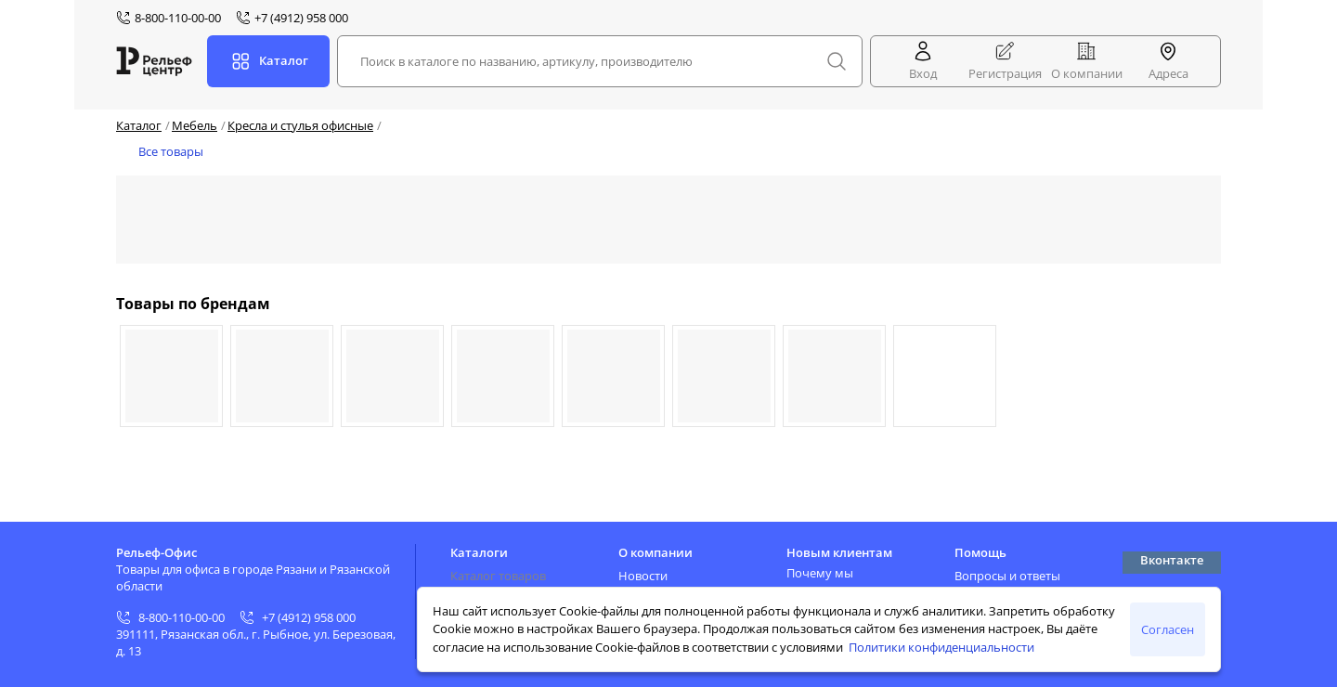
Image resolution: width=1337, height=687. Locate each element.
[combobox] (600, 61)
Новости (643, 575)
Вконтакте (1171, 559)
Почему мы (819, 572)
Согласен (1167, 629)
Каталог (139, 125)
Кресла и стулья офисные (300, 125)
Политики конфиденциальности (941, 647)
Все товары (170, 151)
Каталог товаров (498, 575)
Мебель (194, 125)
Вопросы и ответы (1007, 575)
